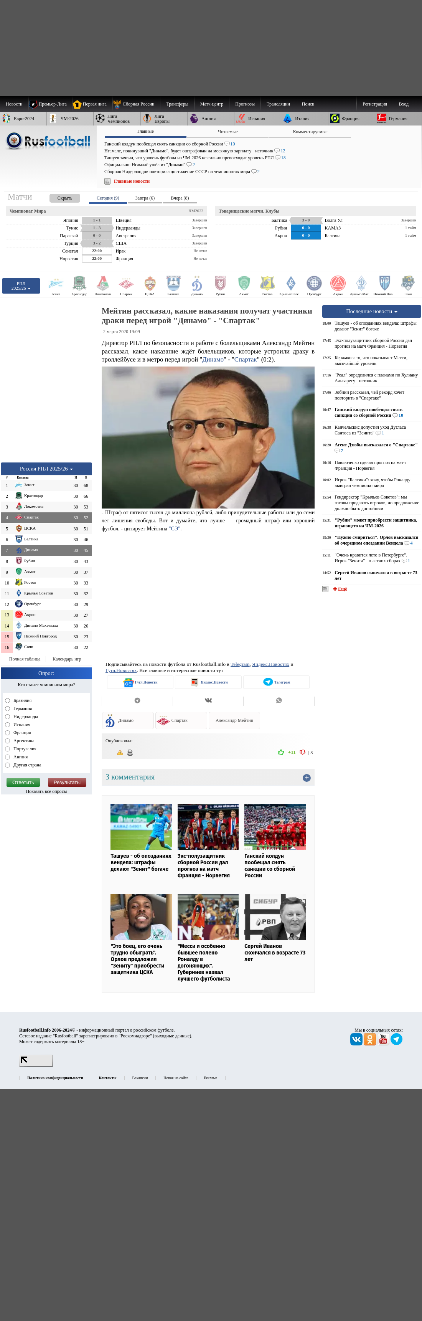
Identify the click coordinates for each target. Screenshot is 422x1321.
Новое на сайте (175, 1078)
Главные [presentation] (145, 131)
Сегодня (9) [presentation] (108, 198)
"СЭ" (174, 528)
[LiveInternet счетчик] (36, 1065)
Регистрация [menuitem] (375, 104)
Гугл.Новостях (121, 670)
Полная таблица (24, 659)
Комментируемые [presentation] (310, 131)
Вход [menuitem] (404, 104)
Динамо (213, 359)
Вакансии (140, 1078)
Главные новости (132, 181)
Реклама (211, 1078)
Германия (22, 708)
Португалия (24, 748)
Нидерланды (25, 716)
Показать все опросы (46, 791)
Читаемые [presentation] (227, 131)
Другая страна (26, 765)
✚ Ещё (339, 589)
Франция (21, 732)
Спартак (245, 359)
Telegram (240, 664)
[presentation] (57, 196)
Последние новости (371, 311)
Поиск (308, 104)
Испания (21, 724)
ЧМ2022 (196, 210)
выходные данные (172, 1036)
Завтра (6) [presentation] (145, 198)
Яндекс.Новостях (270, 664)
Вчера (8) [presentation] (180, 198)
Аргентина (23, 740)
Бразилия (21, 700)
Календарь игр (67, 659)
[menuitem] (136, 104)
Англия (20, 757)
